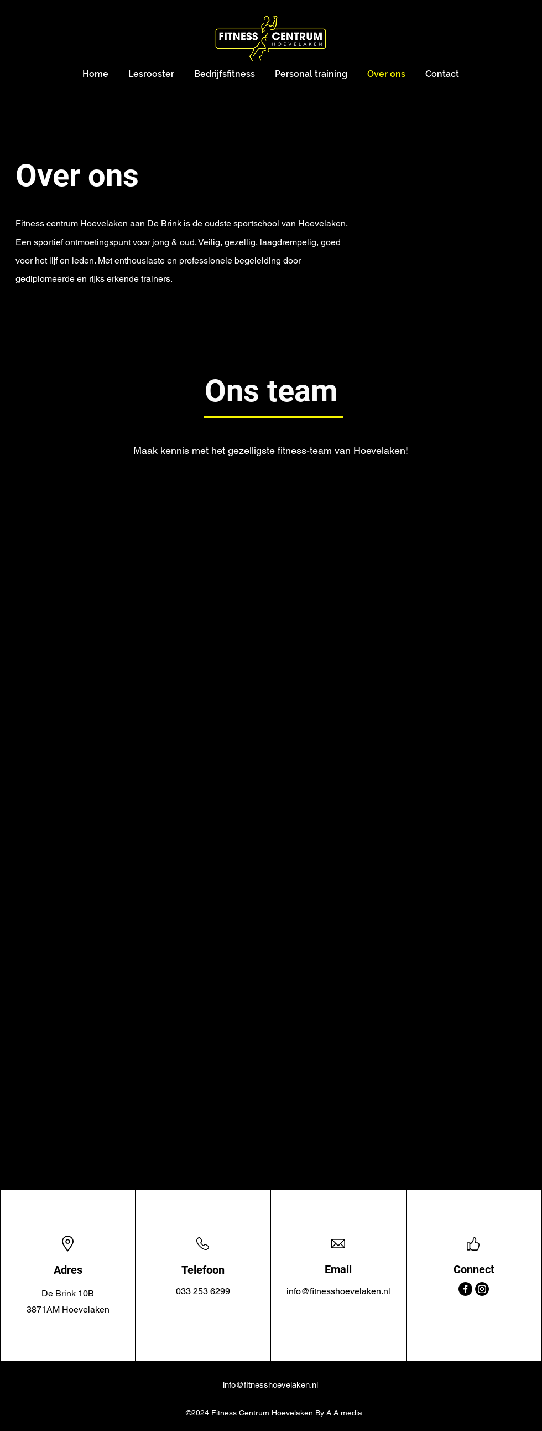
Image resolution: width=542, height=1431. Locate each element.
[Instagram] (482, 1289)
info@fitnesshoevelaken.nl (270, 1384)
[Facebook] (465, 1289)
